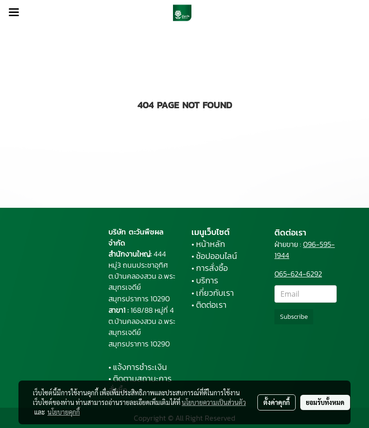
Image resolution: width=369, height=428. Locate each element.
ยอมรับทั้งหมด (325, 402)
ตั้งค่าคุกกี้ (276, 402)
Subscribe (294, 317)
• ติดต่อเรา (208, 305)
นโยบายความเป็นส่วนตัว (214, 402)
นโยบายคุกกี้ (64, 412)
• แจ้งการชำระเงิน (137, 367)
